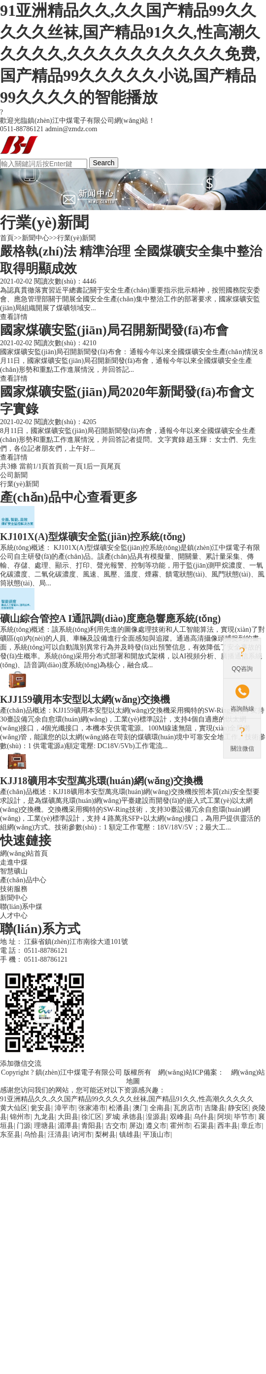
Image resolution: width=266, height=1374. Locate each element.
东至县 (10, 1134)
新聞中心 (35, 238)
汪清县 (58, 1134)
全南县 (160, 1108)
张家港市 (92, 1108)
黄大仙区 (14, 1108)
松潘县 (119, 1108)
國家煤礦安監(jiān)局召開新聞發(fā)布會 (114, 330)
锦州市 (20, 1117)
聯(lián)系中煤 (21, 906)
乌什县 (204, 1117)
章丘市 (251, 1125)
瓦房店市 (187, 1108)
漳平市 (65, 1108)
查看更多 (112, 497)
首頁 (7, 238)
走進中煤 (14, 862)
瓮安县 (41, 1108)
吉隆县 (214, 1108)
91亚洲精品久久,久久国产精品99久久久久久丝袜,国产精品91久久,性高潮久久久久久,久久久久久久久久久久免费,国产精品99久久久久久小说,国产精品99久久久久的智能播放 (130, 53)
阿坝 (224, 1117)
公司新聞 (14, 475)
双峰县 (180, 1117)
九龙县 (44, 1117)
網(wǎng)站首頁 (24, 853)
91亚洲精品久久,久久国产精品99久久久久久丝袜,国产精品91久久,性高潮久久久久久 (127, 1099)
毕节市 (244, 1117)
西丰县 (227, 1125)
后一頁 (96, 466)
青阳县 (91, 1125)
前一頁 (72, 466)
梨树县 (105, 1134)
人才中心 (14, 915)
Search (104, 163)
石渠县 (204, 1125)
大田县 (68, 1117)
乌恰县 (34, 1134)
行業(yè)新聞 (76, 238)
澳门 (140, 1108)
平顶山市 (156, 1134)
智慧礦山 (14, 871)
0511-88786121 (45, 950)
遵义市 (156, 1125)
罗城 (112, 1117)
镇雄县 (129, 1134)
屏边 (136, 1125)
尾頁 (114, 466)
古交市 (115, 1125)
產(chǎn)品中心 (23, 880)
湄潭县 (68, 1125)
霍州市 (180, 1125)
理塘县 (44, 1125)
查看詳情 (14, 317)
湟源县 (156, 1117)
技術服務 (14, 889)
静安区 (238, 1108)
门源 (24, 1125)
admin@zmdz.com (71, 129)
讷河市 (81, 1134)
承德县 (132, 1117)
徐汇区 (91, 1117)
